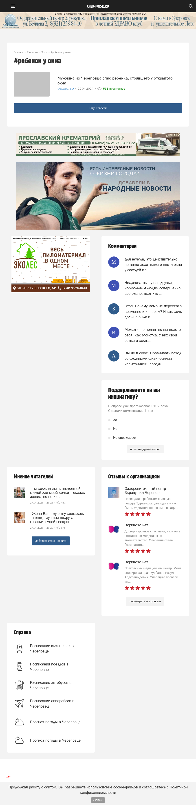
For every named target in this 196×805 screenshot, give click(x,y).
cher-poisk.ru (98, 6)
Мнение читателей (33, 477)
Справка (22, 632)
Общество (66, 88)
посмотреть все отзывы (145, 601)
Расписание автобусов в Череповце (50, 685)
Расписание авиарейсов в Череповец (52, 703)
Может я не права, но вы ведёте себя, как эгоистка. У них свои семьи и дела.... (153, 335)
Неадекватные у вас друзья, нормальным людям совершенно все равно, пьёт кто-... (153, 288)
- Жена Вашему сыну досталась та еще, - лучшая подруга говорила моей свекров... (57, 518)
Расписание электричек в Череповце (52, 648)
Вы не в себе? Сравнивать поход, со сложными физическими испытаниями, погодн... (153, 358)
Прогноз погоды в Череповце (55, 722)
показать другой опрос (145, 449)
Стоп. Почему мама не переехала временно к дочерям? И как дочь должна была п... (153, 311)
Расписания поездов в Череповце (49, 667)
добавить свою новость (50, 540)
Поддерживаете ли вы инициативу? (134, 393)
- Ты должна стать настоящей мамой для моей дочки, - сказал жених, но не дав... (57, 492)
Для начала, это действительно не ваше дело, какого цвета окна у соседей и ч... (153, 264)
